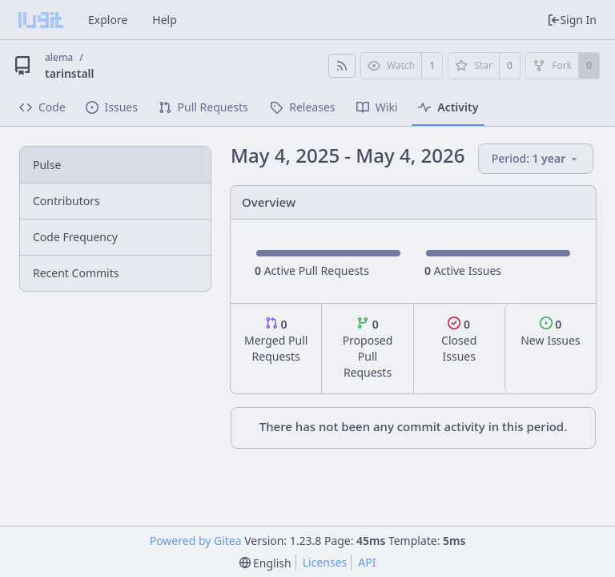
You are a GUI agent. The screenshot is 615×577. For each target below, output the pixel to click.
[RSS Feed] (342, 66)
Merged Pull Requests (276, 340)
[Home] (41, 20)
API (367, 562)
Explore (107, 19)
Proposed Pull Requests (368, 348)
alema (59, 57)
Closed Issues (458, 340)
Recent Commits (76, 272)
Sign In (572, 19)
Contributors (66, 200)
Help (164, 19)
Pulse (47, 164)
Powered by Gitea (196, 540)
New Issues (550, 332)
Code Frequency (75, 236)
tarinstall (69, 73)
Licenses (325, 562)
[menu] (537, 159)
